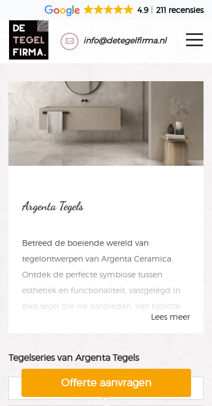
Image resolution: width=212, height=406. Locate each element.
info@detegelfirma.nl (124, 40)
